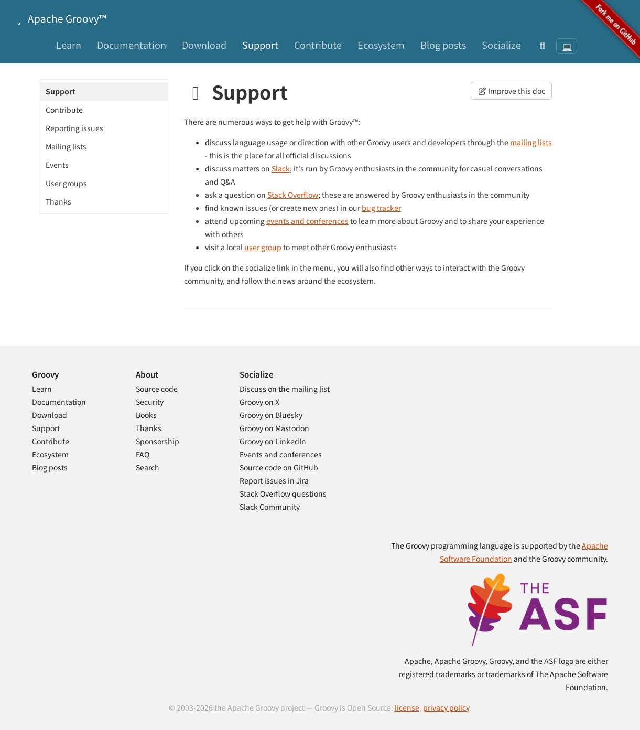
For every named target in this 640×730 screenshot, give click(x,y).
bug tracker (381, 207)
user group (262, 247)
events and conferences (307, 221)
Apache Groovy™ (59, 18)
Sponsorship (157, 441)
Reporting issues (74, 128)
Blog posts (443, 44)
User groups (66, 183)
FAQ (142, 454)
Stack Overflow (292, 194)
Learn (68, 44)
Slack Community (270, 506)
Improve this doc (512, 90)
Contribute (318, 44)
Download (204, 44)
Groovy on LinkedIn (273, 441)
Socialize (501, 44)
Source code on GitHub (279, 467)
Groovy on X (259, 401)
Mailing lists (66, 146)
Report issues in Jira (274, 480)
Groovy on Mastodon (274, 428)
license (407, 707)
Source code (157, 388)
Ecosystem (381, 44)
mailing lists (531, 142)
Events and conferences (281, 454)
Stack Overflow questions (283, 493)
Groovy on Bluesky (271, 415)
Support (260, 44)
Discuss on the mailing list (285, 388)
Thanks (58, 201)
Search (147, 467)
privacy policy (446, 707)
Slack (281, 168)
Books (146, 415)
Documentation (131, 44)
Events (57, 164)
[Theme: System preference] (566, 46)
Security (150, 401)
